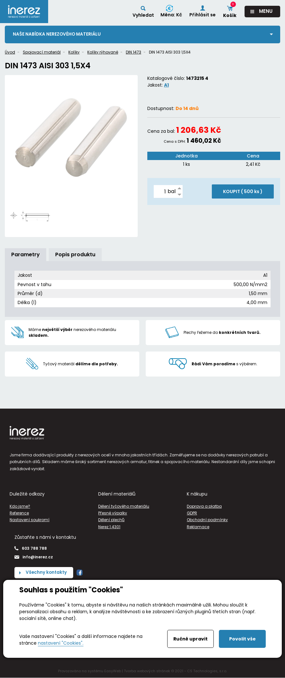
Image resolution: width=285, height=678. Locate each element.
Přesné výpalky (112, 513)
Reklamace (198, 527)
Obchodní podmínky (207, 520)
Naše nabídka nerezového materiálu (58, 34)
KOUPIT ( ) (243, 192)
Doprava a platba (204, 506)
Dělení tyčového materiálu (123, 506)
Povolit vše (242, 639)
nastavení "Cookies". (60, 643)
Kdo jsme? (20, 506)
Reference (19, 513)
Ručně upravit (190, 639)
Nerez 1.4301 (109, 527)
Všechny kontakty (47, 573)
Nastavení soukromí (29, 520)
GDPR (192, 513)
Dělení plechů (111, 520)
